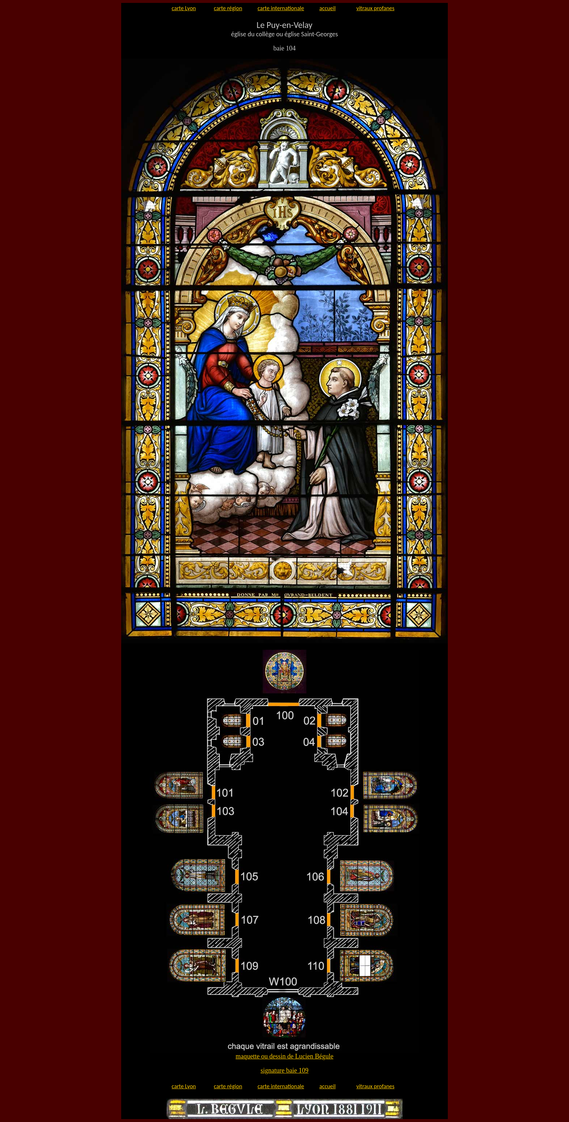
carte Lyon (184, 8)
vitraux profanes (375, 8)
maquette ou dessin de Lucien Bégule (284, 1056)
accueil (327, 8)
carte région (228, 8)
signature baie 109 (284, 1070)
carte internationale (281, 8)
